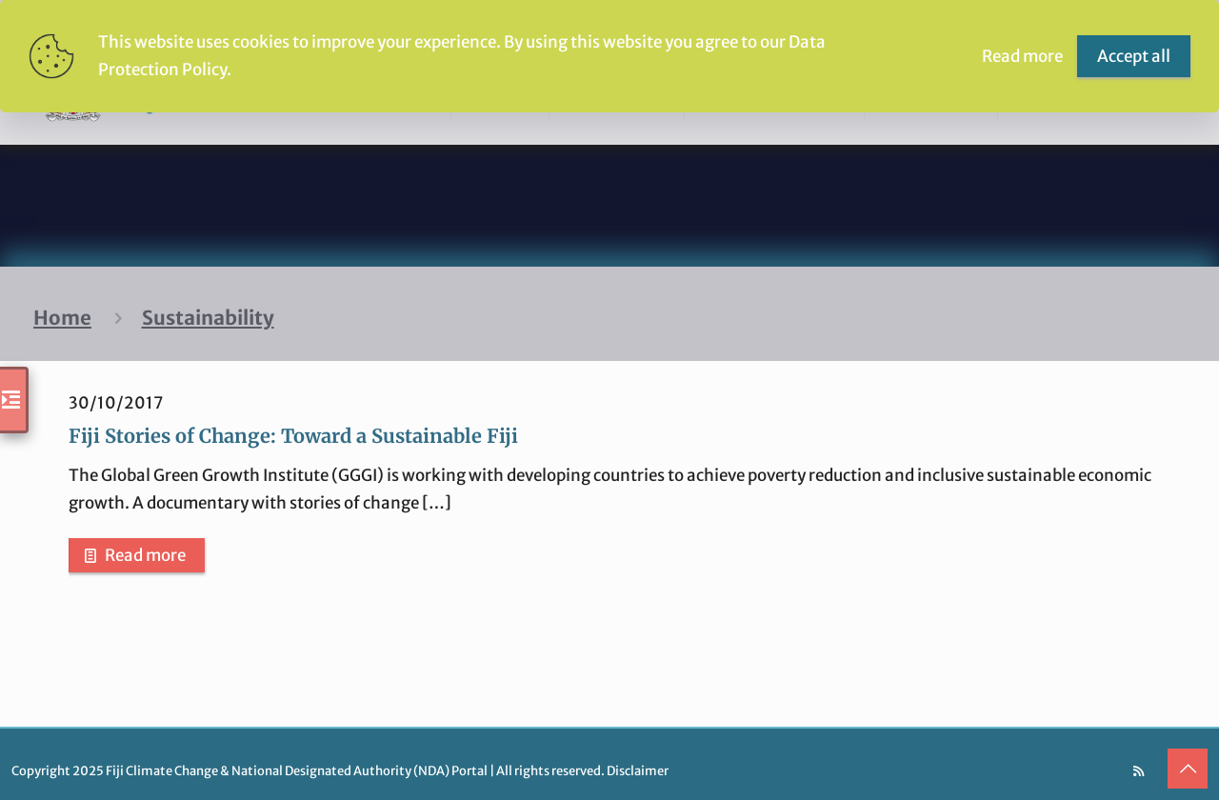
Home (62, 318)
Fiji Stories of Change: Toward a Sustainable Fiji (293, 436)
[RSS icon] (1139, 771)
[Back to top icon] (1188, 769)
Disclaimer (638, 771)
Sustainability (208, 318)
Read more (145, 555)
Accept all (1133, 56)
